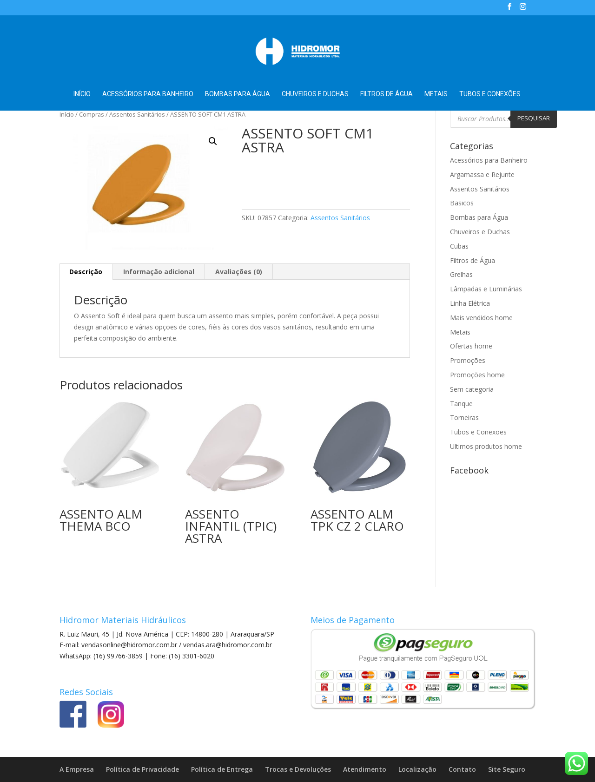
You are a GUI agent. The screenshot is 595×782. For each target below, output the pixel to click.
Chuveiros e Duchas (315, 94)
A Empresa (77, 769)
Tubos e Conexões (490, 94)
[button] (213, 141)
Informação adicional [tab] (158, 271)
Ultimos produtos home (486, 446)
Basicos (462, 202)
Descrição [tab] (85, 271)
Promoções (467, 360)
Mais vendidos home (481, 317)
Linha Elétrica (470, 303)
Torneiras (464, 417)
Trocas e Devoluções (298, 769)
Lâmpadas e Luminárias (486, 288)
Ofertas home (471, 346)
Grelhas (461, 274)
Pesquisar (533, 118)
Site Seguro (506, 769)
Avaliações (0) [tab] (238, 271)
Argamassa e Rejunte (482, 174)
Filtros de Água (386, 94)
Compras (91, 114)
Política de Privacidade (142, 769)
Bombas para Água (237, 94)
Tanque (461, 403)
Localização (417, 769)
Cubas (459, 246)
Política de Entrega (222, 769)
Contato (462, 769)
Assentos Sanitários (137, 114)
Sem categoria (472, 389)
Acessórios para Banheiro (147, 94)
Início (82, 94)
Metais (436, 94)
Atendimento (364, 769)
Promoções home (477, 374)
